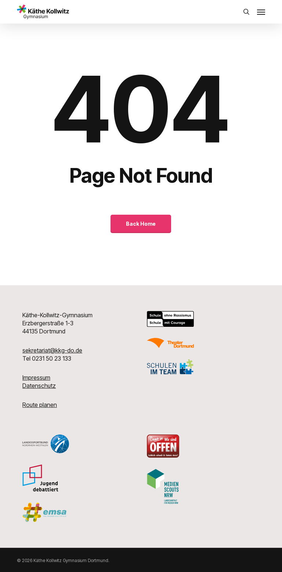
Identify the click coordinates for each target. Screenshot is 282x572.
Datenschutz (39, 385)
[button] (261, 11)
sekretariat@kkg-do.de (52, 350)
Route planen (39, 404)
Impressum (36, 377)
